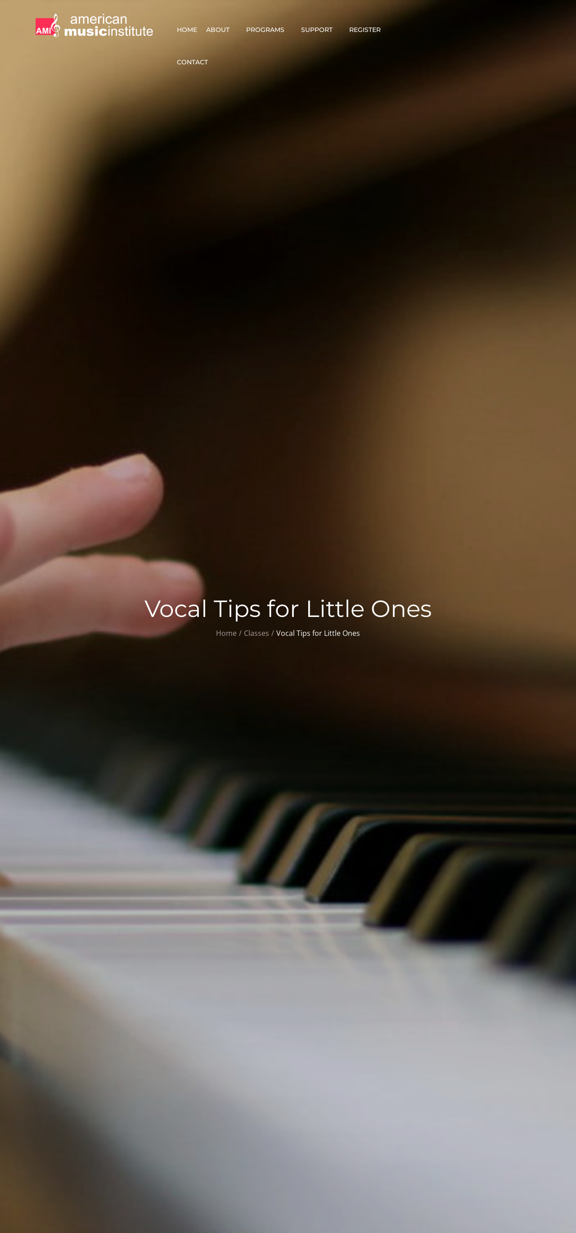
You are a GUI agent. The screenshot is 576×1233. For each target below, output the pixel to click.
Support (320, 30)
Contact (196, 62)
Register (368, 30)
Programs (269, 30)
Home (187, 30)
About (221, 30)
